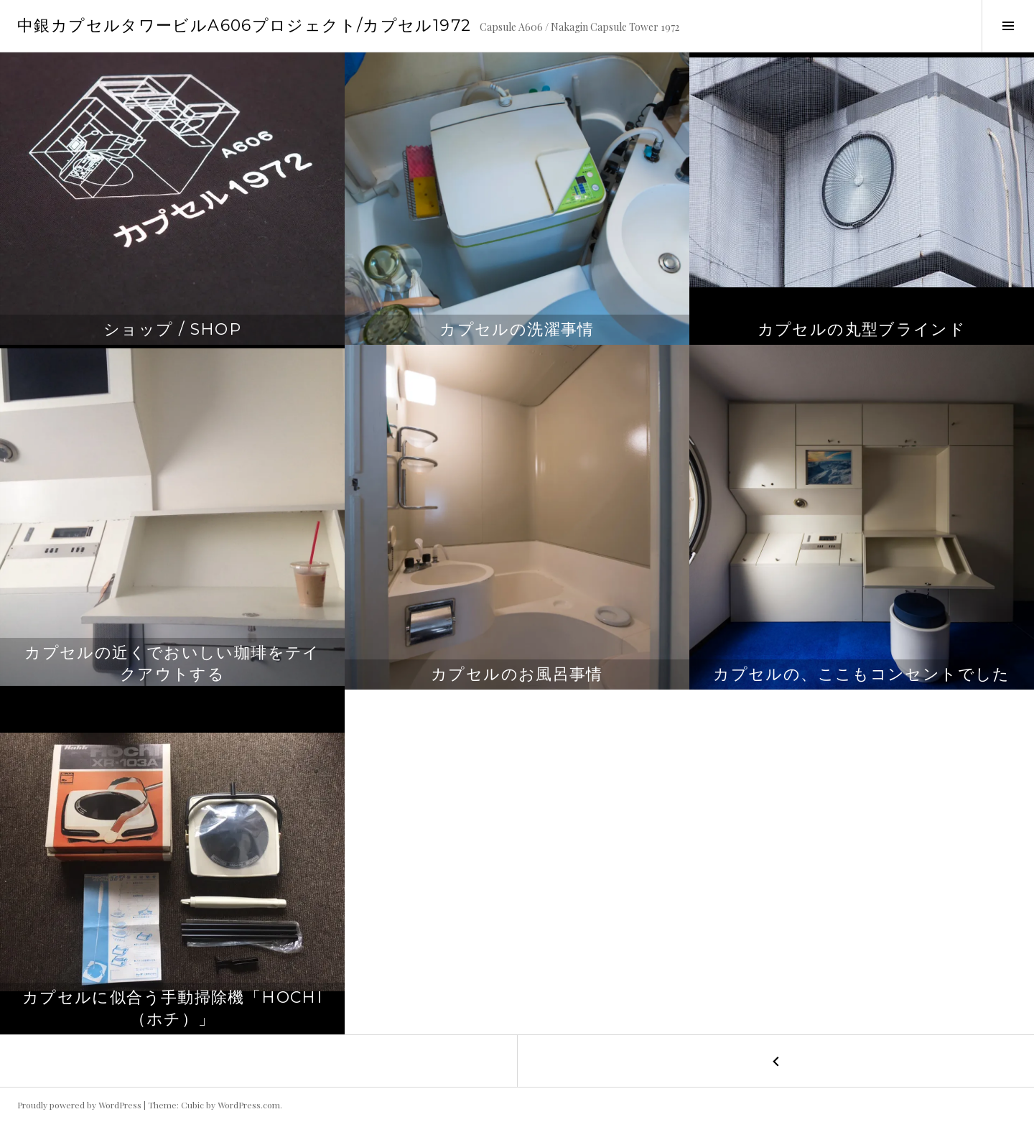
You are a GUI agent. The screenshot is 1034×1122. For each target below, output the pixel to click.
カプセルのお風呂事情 (517, 674)
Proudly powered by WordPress (79, 1105)
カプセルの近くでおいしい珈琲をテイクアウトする (172, 663)
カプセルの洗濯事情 (516, 329)
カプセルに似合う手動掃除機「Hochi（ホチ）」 (172, 1008)
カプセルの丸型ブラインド (862, 329)
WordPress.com (249, 1105)
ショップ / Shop (172, 329)
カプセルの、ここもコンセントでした (861, 674)
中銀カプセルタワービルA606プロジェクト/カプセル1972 (244, 25)
